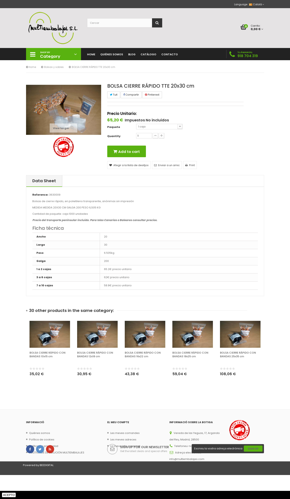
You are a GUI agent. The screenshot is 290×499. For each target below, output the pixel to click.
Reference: (40, 195)
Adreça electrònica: (188, 452)
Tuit (113, 95)
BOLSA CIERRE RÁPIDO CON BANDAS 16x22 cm (143, 354)
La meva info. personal (125, 446)
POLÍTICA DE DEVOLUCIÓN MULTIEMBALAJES (56, 452)
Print (190, 165)
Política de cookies (41, 439)
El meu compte (118, 422)
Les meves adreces (123, 439)
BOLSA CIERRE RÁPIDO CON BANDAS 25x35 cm (238, 354)
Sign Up (253, 472)
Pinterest (152, 95)
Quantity (113, 136)
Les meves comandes (125, 433)
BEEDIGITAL (47, 489)
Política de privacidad (43, 446)
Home (31, 67)
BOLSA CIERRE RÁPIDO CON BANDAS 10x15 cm (48, 354)
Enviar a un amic (167, 165)
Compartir (131, 95)
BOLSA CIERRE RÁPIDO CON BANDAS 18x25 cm (190, 354)
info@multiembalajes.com (186, 459)
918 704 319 (247, 55)
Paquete (114, 127)
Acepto (9, 495)
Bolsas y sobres (54, 67)
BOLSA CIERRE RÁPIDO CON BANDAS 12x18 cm (95, 354)
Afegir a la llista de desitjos (129, 165)
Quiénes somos (39, 433)
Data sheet (44, 181)
